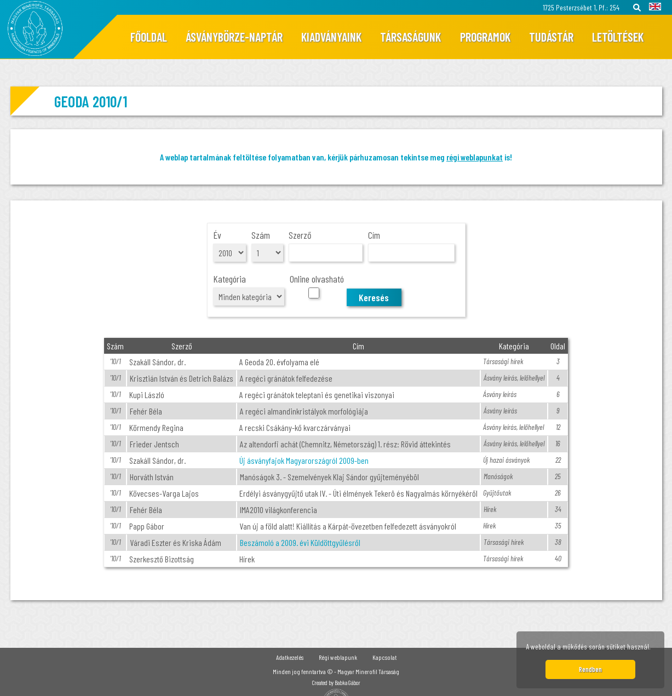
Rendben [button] (590, 669)
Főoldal (148, 37)
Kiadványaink (331, 37)
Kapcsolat (384, 657)
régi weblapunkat (474, 157)
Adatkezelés (289, 657)
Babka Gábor (347, 682)
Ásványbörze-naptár (234, 37)
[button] (654, 648)
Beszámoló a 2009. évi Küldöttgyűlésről (300, 542)
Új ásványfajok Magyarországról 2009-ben (304, 460)
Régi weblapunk (338, 657)
